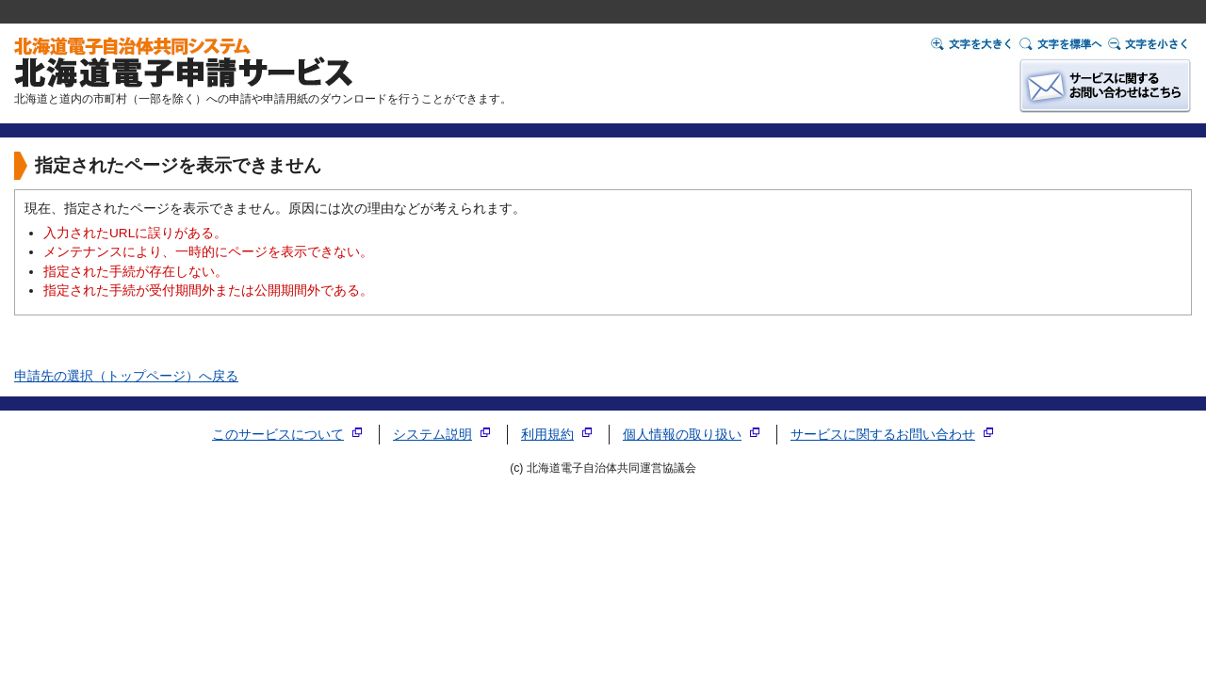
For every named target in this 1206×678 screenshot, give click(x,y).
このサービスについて (278, 435)
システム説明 (432, 435)
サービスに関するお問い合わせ (882, 435)
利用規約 (547, 435)
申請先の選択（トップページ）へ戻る (126, 376)
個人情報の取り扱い (682, 435)
